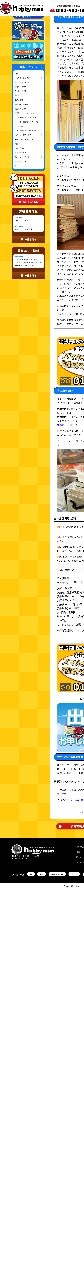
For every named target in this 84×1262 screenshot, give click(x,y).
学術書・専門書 (20, 87)
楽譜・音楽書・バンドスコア (25, 131)
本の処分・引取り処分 (69, 425)
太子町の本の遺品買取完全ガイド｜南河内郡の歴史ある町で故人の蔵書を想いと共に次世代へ (28, 262)
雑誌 (16, 144)
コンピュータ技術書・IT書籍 (25, 118)
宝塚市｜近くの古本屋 (23, 229)
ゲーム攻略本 (20, 126)
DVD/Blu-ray (57, 874)
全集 (16, 74)
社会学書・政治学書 (22, 78)
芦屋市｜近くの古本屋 (23, 220)
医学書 (17, 96)
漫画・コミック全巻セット (25, 157)
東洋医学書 (19, 100)
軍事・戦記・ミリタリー (24, 139)
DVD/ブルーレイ (21, 161)
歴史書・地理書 (20, 109)
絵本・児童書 (20, 148)
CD (41, 874)
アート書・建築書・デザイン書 (26, 122)
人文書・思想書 (20, 91)
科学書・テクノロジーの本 (25, 113)
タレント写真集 (20, 153)
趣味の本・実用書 (21, 104)
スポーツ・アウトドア (23, 135)
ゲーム (17, 166)
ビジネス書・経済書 (22, 82)
